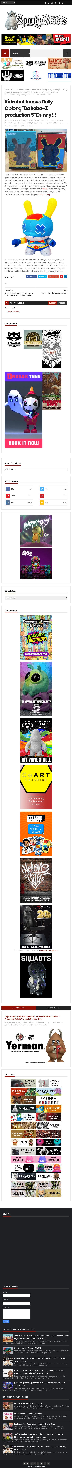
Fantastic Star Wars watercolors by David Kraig (34, 1424)
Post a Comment (14, 312)
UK (61, 92)
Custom (27, 90)
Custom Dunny (36, 90)
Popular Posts (53, 1008)
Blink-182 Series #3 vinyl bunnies (28, 1414)
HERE (44, 189)
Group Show (21, 92)
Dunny (13, 92)
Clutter (20, 90)
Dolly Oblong (37, 123)
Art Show (13, 90)
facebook (62, 303)
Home (7, 90)
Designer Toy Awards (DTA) (52, 90)
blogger (52, 303)
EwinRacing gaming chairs (48, 951)
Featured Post (19, 1008)
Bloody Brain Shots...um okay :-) (28, 1404)
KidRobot (30, 92)
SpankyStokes (48, 92)
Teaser (56, 92)
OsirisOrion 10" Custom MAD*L (27, 1349)
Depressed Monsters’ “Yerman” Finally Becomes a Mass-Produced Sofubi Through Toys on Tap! (32, 1018)
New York (38, 92)
